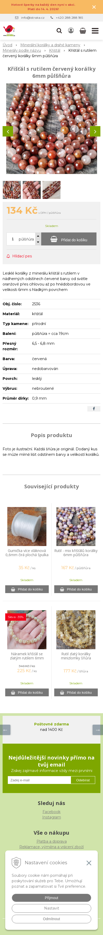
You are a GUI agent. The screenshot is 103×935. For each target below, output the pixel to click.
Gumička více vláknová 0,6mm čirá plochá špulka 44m (27, 554)
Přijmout (51, 898)
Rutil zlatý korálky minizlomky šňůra (76, 655)
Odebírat (83, 780)
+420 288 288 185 (69, 18)
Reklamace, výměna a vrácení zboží (51, 847)
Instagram (51, 817)
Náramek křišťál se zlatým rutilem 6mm (27, 655)
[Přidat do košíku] (68, 238)
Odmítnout (51, 919)
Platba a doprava (52, 841)
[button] (59, 30)
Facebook (51, 811)
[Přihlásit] (71, 30)
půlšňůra (26, 239)
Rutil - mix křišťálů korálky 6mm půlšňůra (76, 552)
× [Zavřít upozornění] (94, 7)
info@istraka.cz (33, 18)
